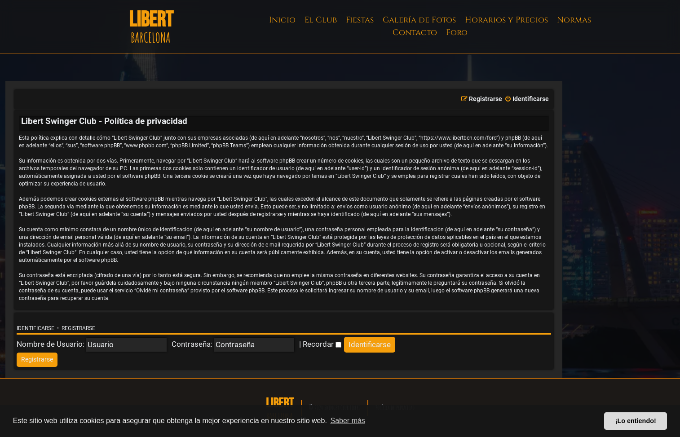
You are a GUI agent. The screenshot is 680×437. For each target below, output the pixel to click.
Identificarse (35, 328)
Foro (457, 32)
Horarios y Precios (506, 20)
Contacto (415, 32)
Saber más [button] (348, 420)
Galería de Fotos (419, 20)
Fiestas (360, 20)
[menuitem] (526, 99)
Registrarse (78, 328)
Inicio (282, 20)
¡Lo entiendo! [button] (635, 420)
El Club (321, 20)
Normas (574, 20)
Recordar (322, 344)
